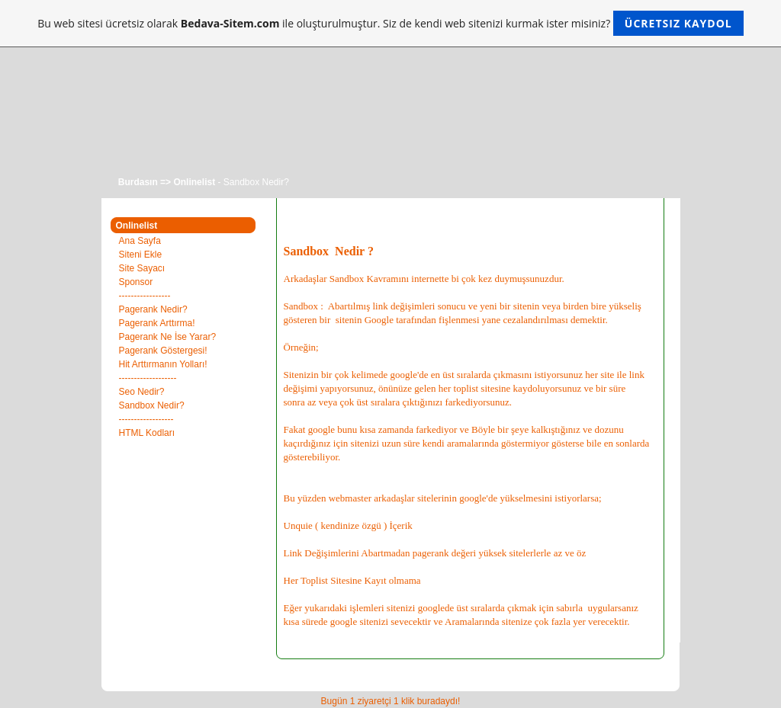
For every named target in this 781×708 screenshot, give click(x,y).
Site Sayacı (142, 268)
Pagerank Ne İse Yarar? (168, 337)
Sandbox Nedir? (152, 405)
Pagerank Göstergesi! (163, 350)
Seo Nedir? (142, 391)
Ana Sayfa (140, 240)
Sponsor (136, 282)
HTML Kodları (147, 433)
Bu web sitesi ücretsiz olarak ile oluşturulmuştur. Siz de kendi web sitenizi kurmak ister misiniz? (390, 23)
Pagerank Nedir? (153, 309)
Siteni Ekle (140, 254)
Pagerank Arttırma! (157, 323)
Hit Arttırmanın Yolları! (163, 364)
